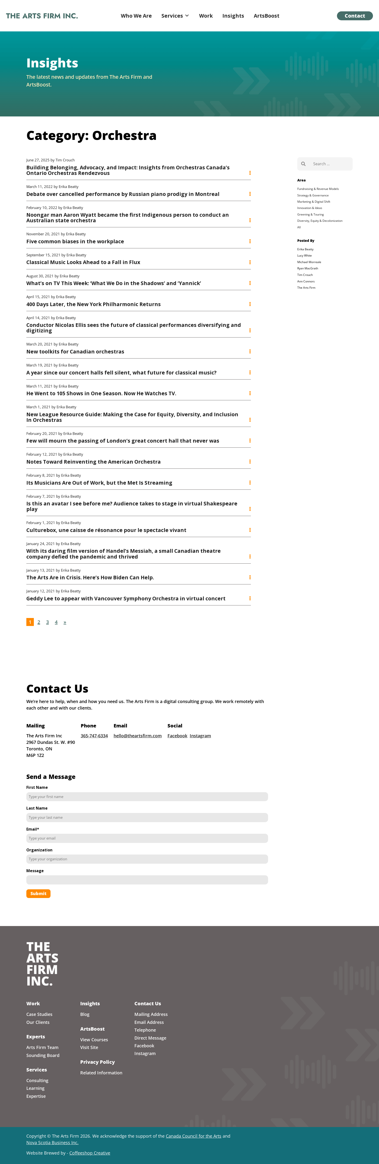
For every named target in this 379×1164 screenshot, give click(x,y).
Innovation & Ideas (309, 208)
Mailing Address (151, 1014)
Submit (38, 910)
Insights (233, 15)
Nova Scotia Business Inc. (52, 1142)
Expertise (36, 1096)
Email (32, 846)
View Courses (94, 1039)
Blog (84, 1014)
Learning (35, 1088)
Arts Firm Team (42, 1047)
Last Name (37, 825)
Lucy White (304, 255)
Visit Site (89, 1047)
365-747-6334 (94, 753)
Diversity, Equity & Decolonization (320, 221)
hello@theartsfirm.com (138, 753)
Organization (39, 866)
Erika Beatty (305, 249)
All (299, 227)
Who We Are (136, 15)
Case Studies (39, 1014)
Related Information (101, 1073)
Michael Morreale (309, 262)
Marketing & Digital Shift (313, 202)
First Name (37, 804)
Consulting (37, 1080)
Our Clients (38, 1022)
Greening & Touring (310, 214)
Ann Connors (306, 281)
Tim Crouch (305, 275)
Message (35, 887)
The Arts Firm (306, 288)
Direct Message (150, 1038)
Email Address (149, 1022)
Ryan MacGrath (307, 268)
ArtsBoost (266, 15)
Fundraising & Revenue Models (318, 189)
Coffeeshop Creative (89, 1153)
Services (175, 15)
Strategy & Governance (313, 195)
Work (206, 15)
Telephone (145, 1030)
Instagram (200, 753)
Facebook (177, 753)
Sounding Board (42, 1055)
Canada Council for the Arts (193, 1136)
